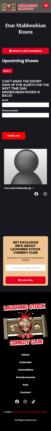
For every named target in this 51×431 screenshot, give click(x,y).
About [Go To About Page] (26, 354)
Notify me (13, 135)
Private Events (25, 377)
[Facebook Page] (36, 194)
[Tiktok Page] (33, 402)
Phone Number (10, 110)
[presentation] (22, 124)
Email (5, 100)
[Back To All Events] (25, 51)
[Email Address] (26, 267)
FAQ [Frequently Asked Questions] (25, 384)
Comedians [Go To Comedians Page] (25, 369)
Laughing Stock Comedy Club (29, 412)
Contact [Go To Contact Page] (25, 392)
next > (7, 70)
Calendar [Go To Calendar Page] (25, 362)
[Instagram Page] (45, 194)
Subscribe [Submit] (25, 280)
